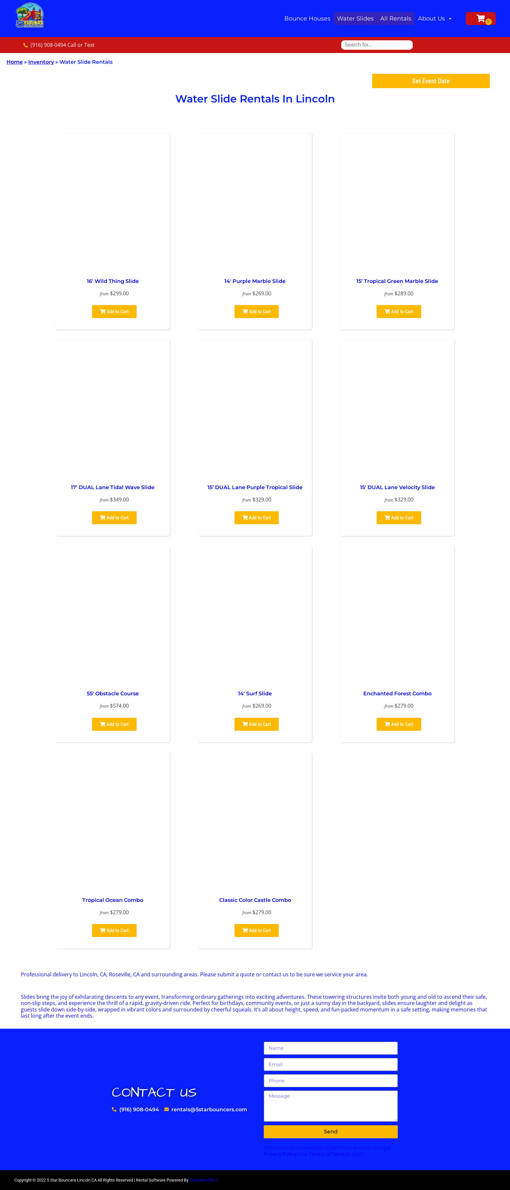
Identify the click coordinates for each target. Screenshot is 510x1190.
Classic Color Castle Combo (255, 900)
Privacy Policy (280, 1153)
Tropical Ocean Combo (112, 900)
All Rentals (395, 18)
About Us (435, 18)
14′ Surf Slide (255, 693)
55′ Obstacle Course (113, 693)
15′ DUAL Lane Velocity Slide (397, 487)
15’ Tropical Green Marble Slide (397, 281)
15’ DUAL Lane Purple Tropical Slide (255, 487)
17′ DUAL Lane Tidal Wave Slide (112, 487)
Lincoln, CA (93, 974)
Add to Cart (114, 311)
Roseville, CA (124, 974)
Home (15, 62)
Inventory (41, 62)
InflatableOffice (203, 1180)
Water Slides (355, 18)
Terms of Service (329, 1153)
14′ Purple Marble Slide (255, 281)
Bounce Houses (307, 18)
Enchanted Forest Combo (397, 693)
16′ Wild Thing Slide (113, 281)
